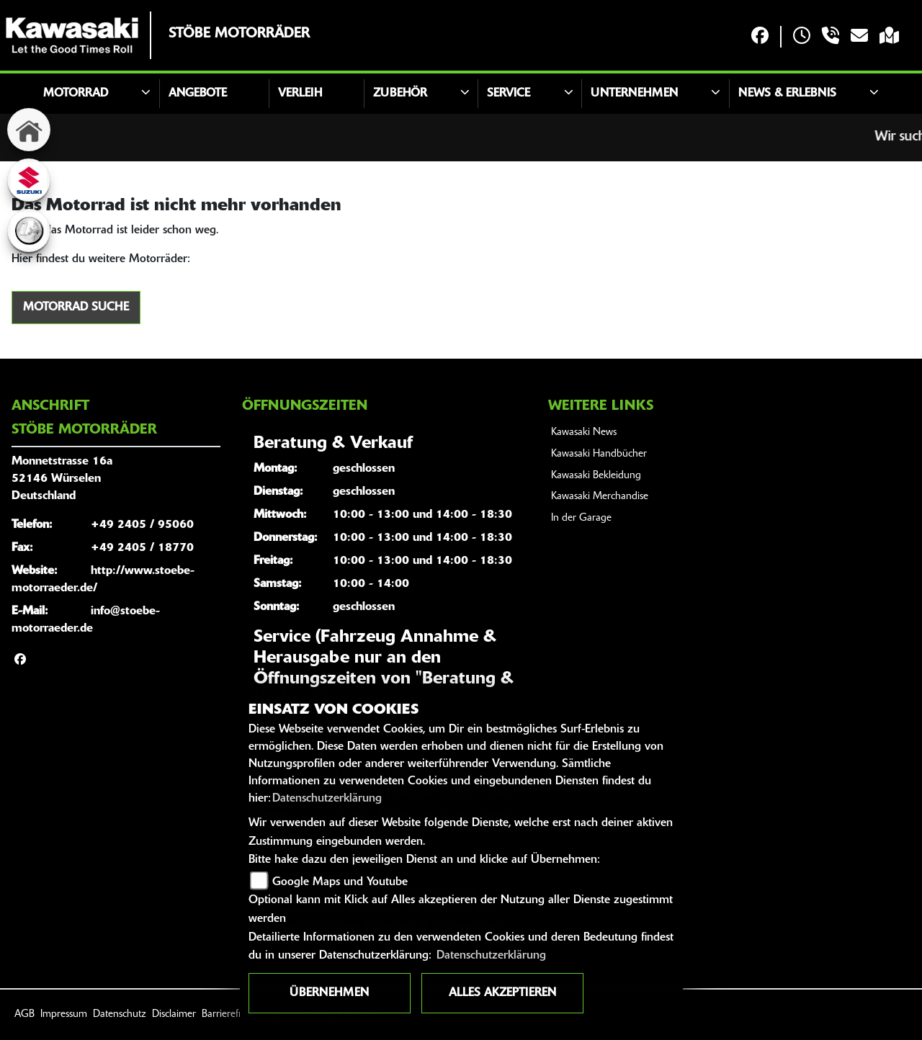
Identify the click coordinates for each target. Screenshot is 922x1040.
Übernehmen (329, 993)
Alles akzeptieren (502, 993)
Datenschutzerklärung (327, 798)
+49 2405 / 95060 (142, 525)
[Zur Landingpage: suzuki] (28, 180)
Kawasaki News (584, 432)
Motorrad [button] (75, 93)
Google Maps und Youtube (340, 882)
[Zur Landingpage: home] (28, 129)
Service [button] (508, 93)
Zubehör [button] (400, 93)
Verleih (300, 93)
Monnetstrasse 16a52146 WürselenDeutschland (62, 479)
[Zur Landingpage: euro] (28, 230)
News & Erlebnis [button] (787, 93)
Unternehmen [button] (634, 93)
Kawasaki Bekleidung (596, 475)
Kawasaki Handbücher (599, 454)
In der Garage (581, 518)
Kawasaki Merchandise (599, 496)
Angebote (198, 93)
